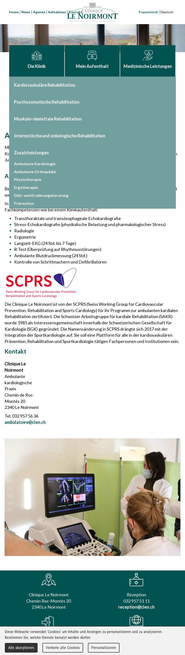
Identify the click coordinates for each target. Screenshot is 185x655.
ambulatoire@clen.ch (25, 422)
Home (14, 12)
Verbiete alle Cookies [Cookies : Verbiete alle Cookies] (63, 647)
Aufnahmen (57, 12)
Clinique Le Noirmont (92, 12)
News (25, 12)
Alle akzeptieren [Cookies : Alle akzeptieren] (21, 647)
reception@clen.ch (136, 607)
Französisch (148, 12)
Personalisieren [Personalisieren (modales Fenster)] (103, 647)
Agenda (39, 12)
